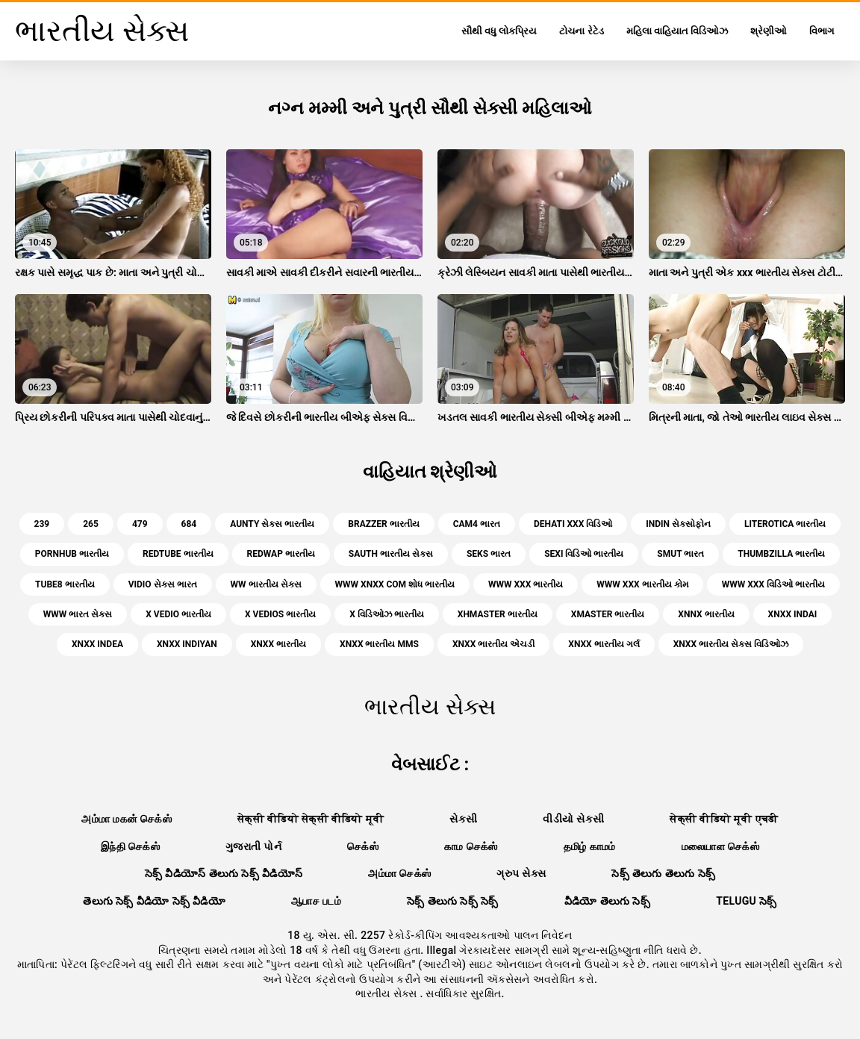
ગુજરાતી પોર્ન (253, 846)
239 (42, 524)
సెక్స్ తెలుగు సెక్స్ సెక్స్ (453, 901)
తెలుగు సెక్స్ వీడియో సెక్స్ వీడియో (154, 901)
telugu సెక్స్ (746, 901)
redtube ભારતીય (178, 554)
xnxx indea (97, 644)
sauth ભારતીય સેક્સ (391, 554)
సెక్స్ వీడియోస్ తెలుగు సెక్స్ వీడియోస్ (224, 873)
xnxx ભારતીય (278, 644)
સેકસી (463, 819)
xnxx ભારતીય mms (379, 644)
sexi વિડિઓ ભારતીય (583, 554)
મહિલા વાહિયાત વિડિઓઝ (677, 31)
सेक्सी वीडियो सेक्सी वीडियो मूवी (310, 819)
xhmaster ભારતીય (498, 614)
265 (91, 524)
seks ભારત (489, 554)
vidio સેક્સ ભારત (162, 584)
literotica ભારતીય (785, 524)
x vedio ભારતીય (178, 614)
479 (140, 524)
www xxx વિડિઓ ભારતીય (773, 584)
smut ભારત (680, 554)
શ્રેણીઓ (768, 31)
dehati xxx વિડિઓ (573, 524)
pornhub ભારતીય (72, 554)
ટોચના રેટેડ (581, 31)
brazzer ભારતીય (383, 524)
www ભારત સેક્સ (77, 614)
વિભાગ (821, 31)
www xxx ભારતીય (525, 584)
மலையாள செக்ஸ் (720, 846)
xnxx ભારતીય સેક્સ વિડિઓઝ (730, 644)
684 (189, 524)
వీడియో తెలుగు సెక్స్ (607, 901)
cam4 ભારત (476, 524)
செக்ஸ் (362, 846)
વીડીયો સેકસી (573, 819)
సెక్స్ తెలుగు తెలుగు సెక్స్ (663, 873)
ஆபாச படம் (316, 901)
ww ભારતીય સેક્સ (266, 584)
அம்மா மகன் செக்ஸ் (126, 819)
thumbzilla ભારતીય (781, 554)
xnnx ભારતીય (706, 614)
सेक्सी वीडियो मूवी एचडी (724, 819)
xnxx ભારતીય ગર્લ (603, 644)
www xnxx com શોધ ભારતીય (395, 584)
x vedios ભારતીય (280, 614)
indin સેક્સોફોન (678, 524)
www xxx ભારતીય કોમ (642, 584)
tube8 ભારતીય (65, 584)
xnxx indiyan (187, 644)
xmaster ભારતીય (608, 614)
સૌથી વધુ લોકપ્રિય (499, 31)
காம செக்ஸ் (471, 846)
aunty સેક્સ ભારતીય (272, 524)
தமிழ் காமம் (590, 846)
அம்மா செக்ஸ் (399, 873)
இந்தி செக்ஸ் (130, 846)
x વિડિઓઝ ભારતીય (386, 614)
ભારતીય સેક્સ (387, 993)
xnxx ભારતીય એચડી (493, 644)
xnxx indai (792, 614)
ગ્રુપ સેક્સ (521, 873)
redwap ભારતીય (281, 554)
